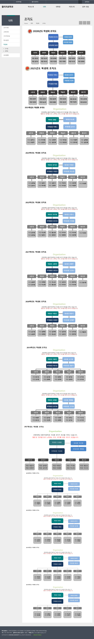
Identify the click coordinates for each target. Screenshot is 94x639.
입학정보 (87, 2)
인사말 (6, 48)
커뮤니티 (72, 7)
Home (26, 23)
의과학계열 (18, 2)
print (88, 23)
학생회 (5, 44)
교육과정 (6, 32)
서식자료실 (7, 36)
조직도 (6, 51)
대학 (44, 7)
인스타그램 (84, 23)
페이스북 (80, 23)
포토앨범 (6, 55)
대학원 (58, 7)
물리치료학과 (35, 2)
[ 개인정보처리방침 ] (37, 635)
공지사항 (6, 28)
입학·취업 (85, 7)
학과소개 (31, 7)
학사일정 (6, 40)
